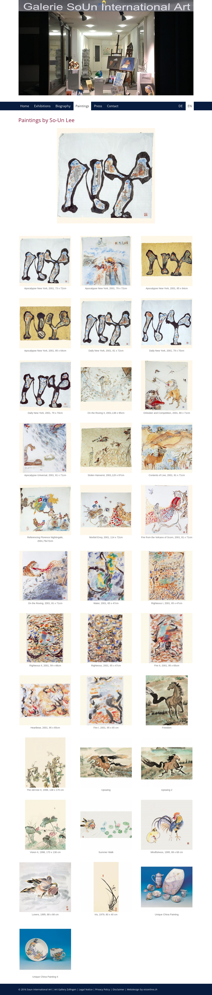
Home (24, 106)
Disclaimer (118, 989)
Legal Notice (86, 989)
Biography (63, 106)
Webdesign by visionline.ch (142, 989)
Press (98, 106)
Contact (112, 106)
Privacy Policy (102, 989)
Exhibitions (42, 106)
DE (181, 106)
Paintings (82, 106)
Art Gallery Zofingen (65, 989)
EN (190, 106)
